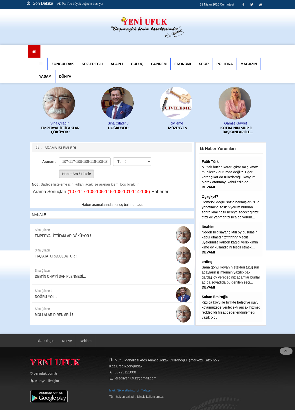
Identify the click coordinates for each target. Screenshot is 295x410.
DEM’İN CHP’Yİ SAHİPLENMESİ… (60, 276)
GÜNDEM (159, 64)
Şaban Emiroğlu (215, 297)
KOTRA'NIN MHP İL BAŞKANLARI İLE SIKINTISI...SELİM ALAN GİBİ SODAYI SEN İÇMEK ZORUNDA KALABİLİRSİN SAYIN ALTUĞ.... (236, 130)
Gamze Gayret (235, 123)
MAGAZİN (249, 64)
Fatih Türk (210, 162)
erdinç (207, 262)
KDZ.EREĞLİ (92, 64)
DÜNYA (65, 76)
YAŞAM (45, 76)
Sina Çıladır (59, 123)
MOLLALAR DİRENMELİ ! (54, 314)
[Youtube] (260, 4)
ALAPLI (117, 64)
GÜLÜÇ (137, 64)
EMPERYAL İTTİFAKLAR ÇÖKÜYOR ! (60, 130)
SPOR (204, 64)
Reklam (85, 341)
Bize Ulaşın (45, 341)
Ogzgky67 (210, 197)
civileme (177, 123)
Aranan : (49, 162)
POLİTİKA (225, 64)
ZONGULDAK (62, 64)
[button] (41, 64)
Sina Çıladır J (118, 123)
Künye (67, 341)
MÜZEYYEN (177, 128)
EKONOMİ (182, 64)
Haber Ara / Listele (76, 174)
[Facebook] (243, 4)
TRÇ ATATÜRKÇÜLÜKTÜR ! (56, 256)
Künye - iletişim (47, 381)
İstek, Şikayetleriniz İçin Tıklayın (130, 390)
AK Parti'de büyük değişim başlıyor (79, 4)
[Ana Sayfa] (34, 51)
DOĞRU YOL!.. (119, 128)
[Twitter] (252, 4)
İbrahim (208, 227)
